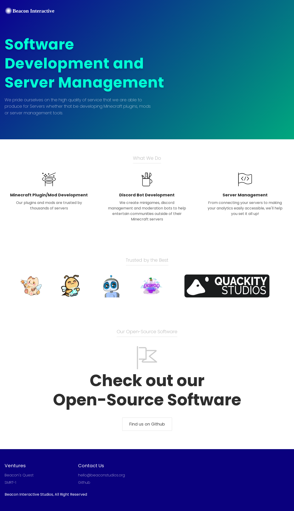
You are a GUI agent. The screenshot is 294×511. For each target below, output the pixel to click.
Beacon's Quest (19, 475)
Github (84, 482)
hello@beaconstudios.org (101, 475)
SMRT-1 (10, 482)
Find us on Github (147, 424)
